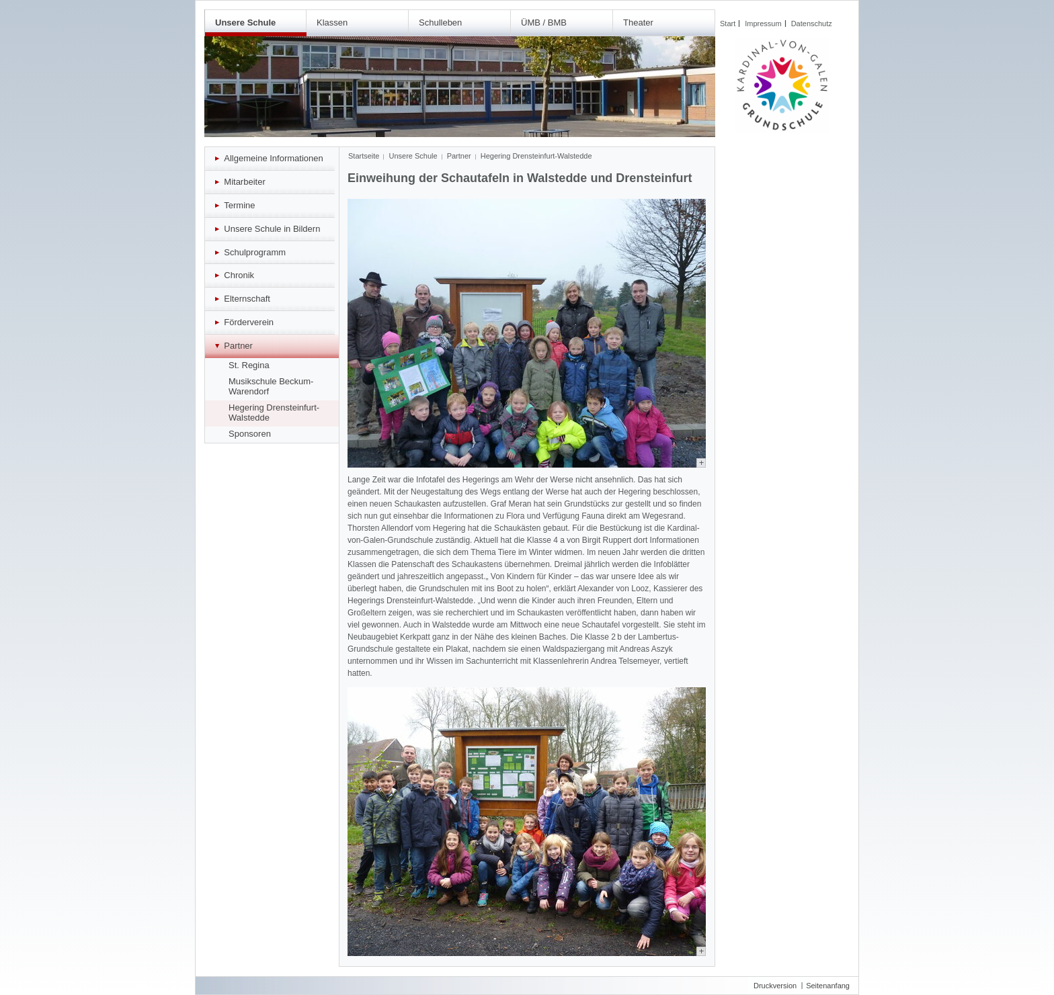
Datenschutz (811, 23)
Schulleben (440, 22)
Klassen (332, 22)
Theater (638, 22)
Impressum (763, 23)
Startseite (363, 156)
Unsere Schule (245, 22)
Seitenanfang (828, 986)
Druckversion (775, 986)
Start (727, 23)
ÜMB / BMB (544, 22)
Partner (459, 156)
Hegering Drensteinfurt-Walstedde (536, 156)
